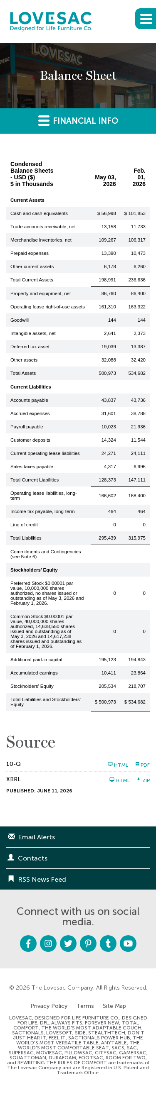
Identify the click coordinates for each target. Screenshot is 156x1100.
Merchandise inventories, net (41, 239)
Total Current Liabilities (34, 479)
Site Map (114, 1006)
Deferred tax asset (30, 346)
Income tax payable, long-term (42, 511)
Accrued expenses (30, 413)
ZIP (143, 780)
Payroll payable (26, 426)
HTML (118, 765)
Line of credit (24, 524)
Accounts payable (29, 400)
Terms (85, 1006)
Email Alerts (36, 837)
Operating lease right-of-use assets (47, 306)
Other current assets (32, 266)
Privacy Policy (48, 1006)
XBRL (13, 779)
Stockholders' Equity (32, 686)
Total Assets (23, 373)
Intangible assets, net (33, 333)
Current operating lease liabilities (45, 453)
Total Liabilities (26, 537)
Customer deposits (30, 440)
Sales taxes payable (31, 466)
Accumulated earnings (34, 672)
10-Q (13, 764)
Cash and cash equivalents (39, 213)
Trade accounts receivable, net (43, 226)
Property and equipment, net (40, 293)
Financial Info (78, 120)
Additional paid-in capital (36, 659)
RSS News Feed (42, 879)
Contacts (32, 858)
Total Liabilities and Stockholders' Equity (45, 702)
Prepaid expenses (29, 253)
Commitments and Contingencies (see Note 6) (45, 554)
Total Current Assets (31, 279)
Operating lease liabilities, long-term (43, 496)
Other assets (23, 359)
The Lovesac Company (62, 987)
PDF (142, 765)
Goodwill (19, 320)
